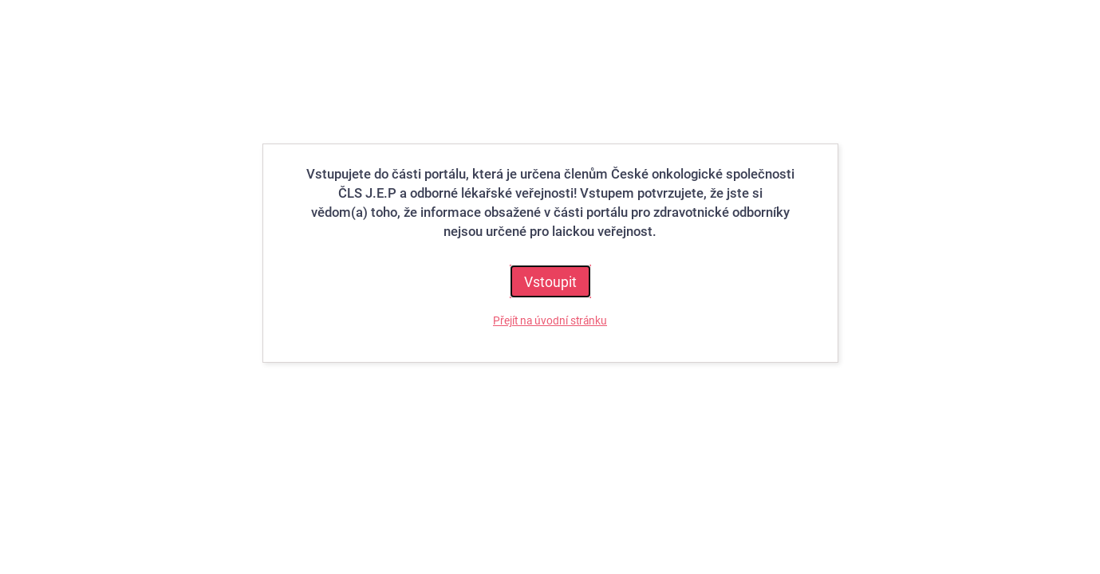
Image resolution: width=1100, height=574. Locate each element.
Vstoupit (550, 281)
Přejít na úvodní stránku (550, 320)
